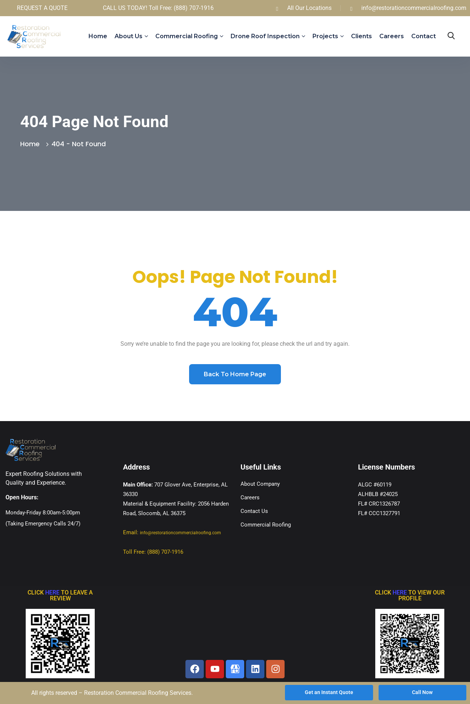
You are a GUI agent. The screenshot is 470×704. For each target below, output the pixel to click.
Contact (423, 36)
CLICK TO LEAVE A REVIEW (60, 595)
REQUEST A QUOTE (42, 7)
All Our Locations (309, 7)
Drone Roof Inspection (265, 36)
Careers (391, 36)
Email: (172, 532)
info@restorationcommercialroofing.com (413, 7)
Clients (361, 36)
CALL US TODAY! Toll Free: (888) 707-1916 (158, 7)
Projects (325, 36)
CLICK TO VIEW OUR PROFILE (410, 595)
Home (97, 36)
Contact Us (254, 511)
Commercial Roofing (186, 36)
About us (128, 36)
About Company (260, 484)
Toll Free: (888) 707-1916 (153, 552)
